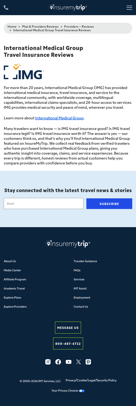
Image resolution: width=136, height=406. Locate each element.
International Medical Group (59, 117)
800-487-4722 (68, 343)
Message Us (68, 327)
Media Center (12, 270)
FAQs (77, 270)
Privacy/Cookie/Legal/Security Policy (91, 380)
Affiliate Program (15, 279)
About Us (10, 261)
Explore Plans (12, 297)
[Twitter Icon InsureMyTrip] (78, 361)
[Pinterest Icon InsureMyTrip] (88, 362)
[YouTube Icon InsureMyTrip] (68, 362)
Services (79, 279)
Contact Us (81, 306)
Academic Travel (14, 288)
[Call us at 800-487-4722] (6, 7)
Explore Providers (15, 306)
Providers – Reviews (79, 26)
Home (12, 26)
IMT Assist (80, 288)
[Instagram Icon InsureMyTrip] (48, 362)
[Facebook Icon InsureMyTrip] (58, 362)
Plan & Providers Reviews (40, 26)
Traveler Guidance (85, 261)
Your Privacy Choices (68, 390)
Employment (82, 297)
